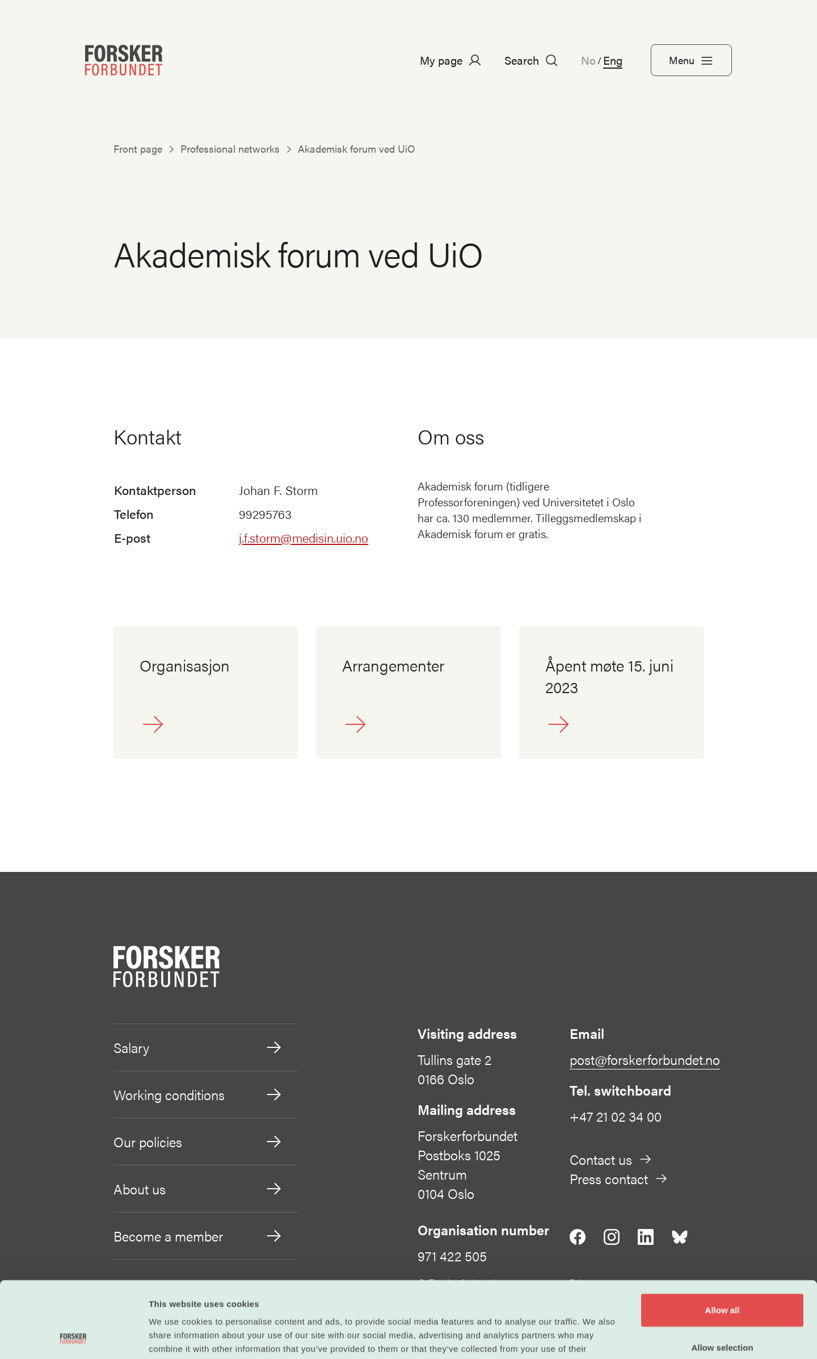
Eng (612, 60)
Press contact (619, 1178)
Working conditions (198, 1094)
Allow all (722, 1238)
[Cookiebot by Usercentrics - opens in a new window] (73, 1336)
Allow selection (722, 1276)
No (588, 60)
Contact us (611, 1159)
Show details (595, 1336)
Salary (198, 1047)
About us (198, 1188)
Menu (691, 60)
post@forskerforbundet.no (645, 1059)
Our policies (198, 1141)
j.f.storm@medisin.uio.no (303, 537)
